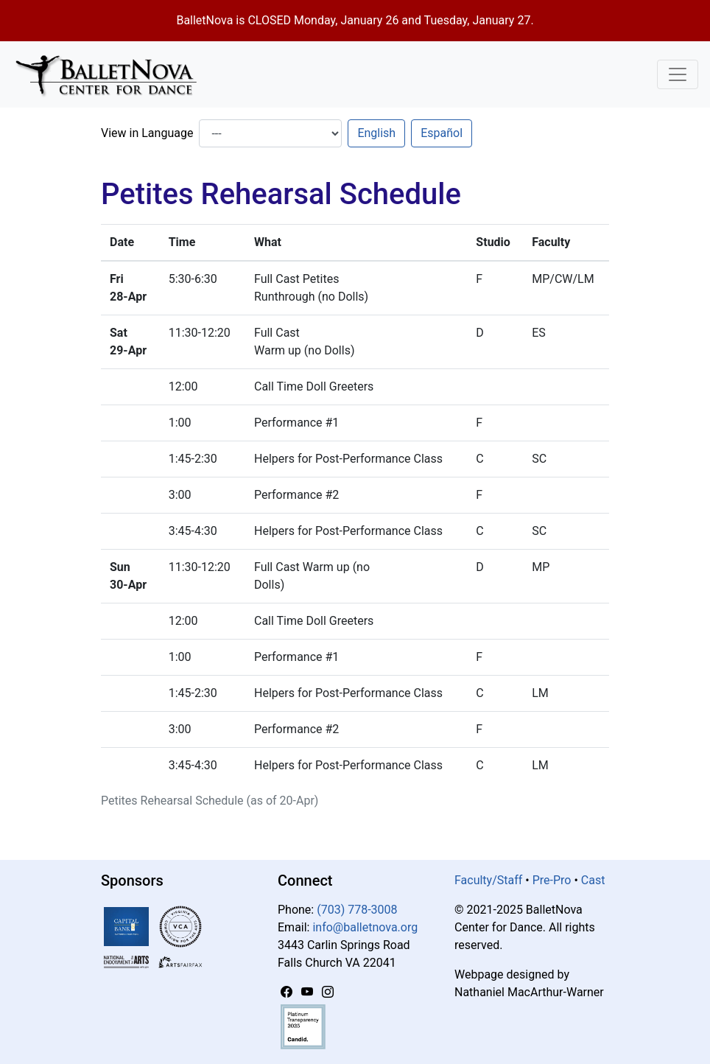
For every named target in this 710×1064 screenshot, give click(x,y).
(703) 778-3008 (357, 910)
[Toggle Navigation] (677, 74)
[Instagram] (328, 992)
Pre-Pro (552, 880)
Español (442, 133)
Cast (593, 880)
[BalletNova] (112, 74)
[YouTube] (308, 992)
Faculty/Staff (488, 880)
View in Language (147, 133)
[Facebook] (288, 992)
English (376, 133)
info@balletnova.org (365, 927)
